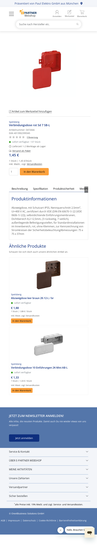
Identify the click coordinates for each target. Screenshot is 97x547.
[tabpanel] (48, 70)
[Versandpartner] (48, 487)
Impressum (14, 520)
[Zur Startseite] (26, 14)
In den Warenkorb (34, 171)
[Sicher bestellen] (48, 496)
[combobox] (48, 24)
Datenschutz (29, 520)
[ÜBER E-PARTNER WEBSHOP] (48, 460)
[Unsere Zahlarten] (48, 478)
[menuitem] (69, 14)
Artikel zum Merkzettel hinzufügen (30, 111)
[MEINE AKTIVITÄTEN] (48, 469)
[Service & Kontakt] (48, 451)
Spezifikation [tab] (40, 188)
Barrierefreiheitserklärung (72, 520)
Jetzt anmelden (24, 438)
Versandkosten (34, 164)
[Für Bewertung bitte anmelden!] (32, 137)
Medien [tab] (84, 188)
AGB (3, 520)
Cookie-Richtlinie (47, 520)
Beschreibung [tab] (20, 188)
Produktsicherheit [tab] (63, 188)
